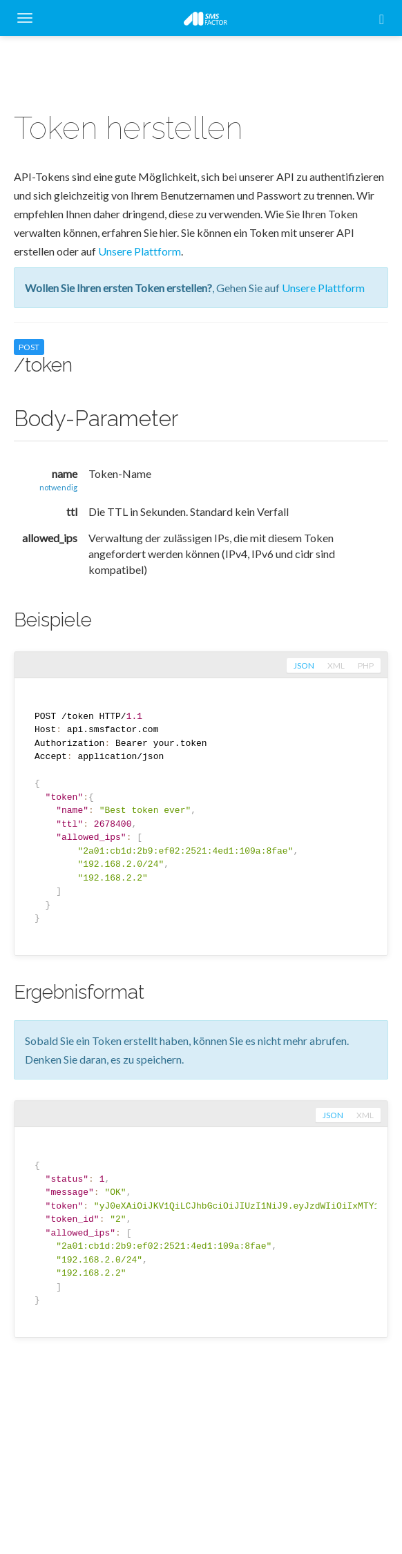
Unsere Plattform (139, 251)
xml (336, 665)
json (304, 665)
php (366, 665)
